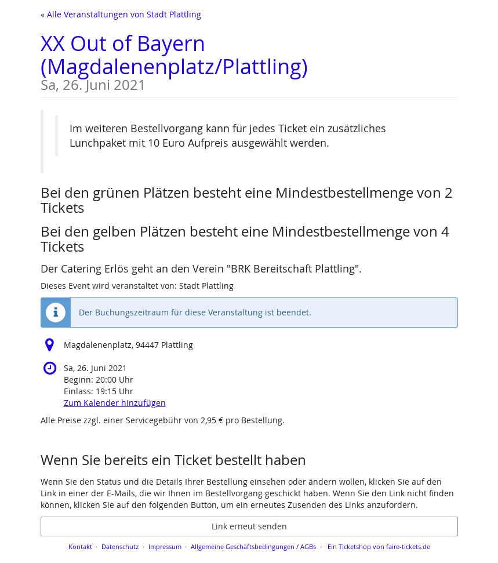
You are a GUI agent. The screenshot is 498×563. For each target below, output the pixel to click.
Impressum (164, 546)
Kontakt (80, 546)
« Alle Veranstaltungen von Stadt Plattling (121, 14)
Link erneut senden (249, 526)
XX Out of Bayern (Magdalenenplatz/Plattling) (249, 60)
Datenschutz (120, 546)
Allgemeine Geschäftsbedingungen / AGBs (253, 546)
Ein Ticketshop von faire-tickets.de (379, 546)
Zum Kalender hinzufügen (115, 402)
